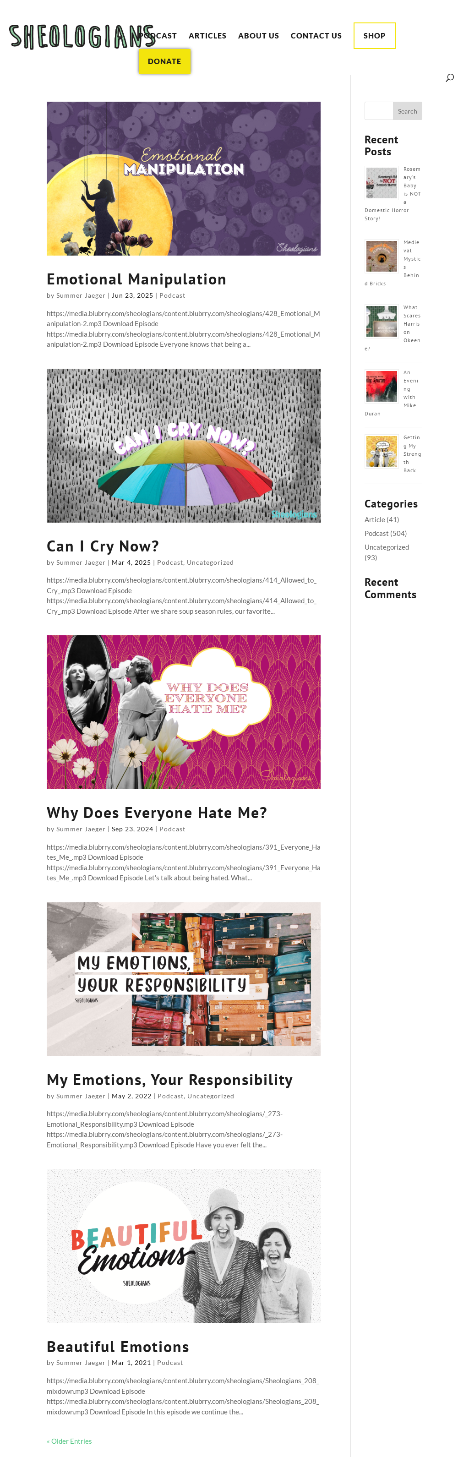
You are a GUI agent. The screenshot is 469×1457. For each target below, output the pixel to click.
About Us (258, 36)
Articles (208, 36)
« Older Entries (69, 1441)
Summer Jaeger (81, 295)
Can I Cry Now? (103, 545)
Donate (164, 61)
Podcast (158, 36)
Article (375, 519)
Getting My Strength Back (412, 454)
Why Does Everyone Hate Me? (157, 812)
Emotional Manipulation (137, 278)
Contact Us (316, 36)
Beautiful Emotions (118, 1346)
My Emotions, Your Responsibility (170, 1079)
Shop (375, 35)
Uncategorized (210, 562)
